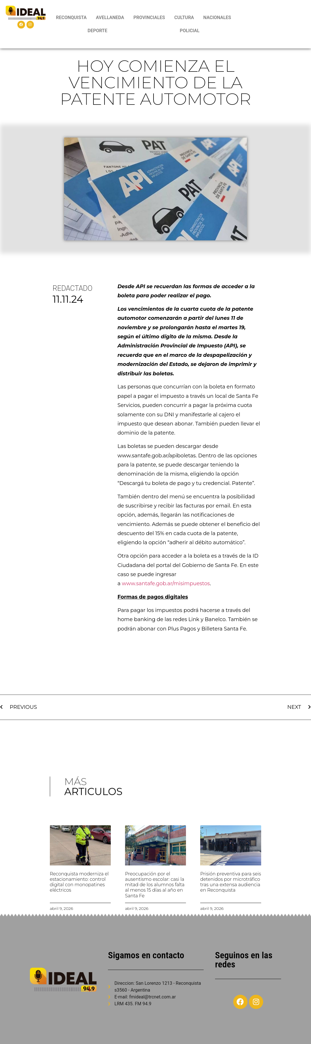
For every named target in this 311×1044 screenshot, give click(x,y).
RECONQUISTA (71, 17)
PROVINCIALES (149, 17)
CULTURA (184, 17)
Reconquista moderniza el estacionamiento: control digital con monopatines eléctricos (79, 882)
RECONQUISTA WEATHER (273, 24)
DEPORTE (97, 30)
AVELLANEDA (110, 17)
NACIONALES (217, 17)
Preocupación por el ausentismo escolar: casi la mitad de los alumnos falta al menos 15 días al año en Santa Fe (155, 884)
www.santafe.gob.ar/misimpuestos (166, 583)
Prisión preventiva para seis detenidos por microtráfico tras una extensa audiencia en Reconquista (230, 882)
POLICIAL (189, 30)
